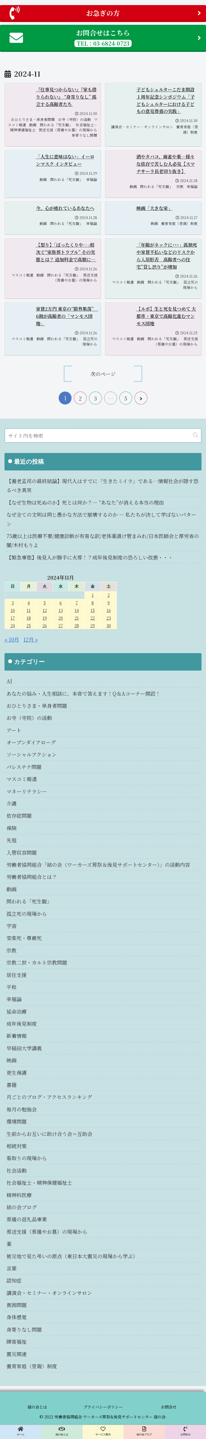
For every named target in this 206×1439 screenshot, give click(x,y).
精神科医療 (19, 1195)
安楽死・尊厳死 (24, 937)
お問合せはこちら (105, 37)
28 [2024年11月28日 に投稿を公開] (76, 625)
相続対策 (16, 1146)
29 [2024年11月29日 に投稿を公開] (92, 625)
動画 (11, 889)
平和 (11, 987)
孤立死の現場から (26, 913)
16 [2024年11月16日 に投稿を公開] (109, 610)
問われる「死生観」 (29, 901)
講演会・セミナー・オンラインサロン (49, 1292)
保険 (11, 828)
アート (13, 730)
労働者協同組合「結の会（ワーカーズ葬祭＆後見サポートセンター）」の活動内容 (98, 864)
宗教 (11, 950)
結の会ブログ (21, 1207)
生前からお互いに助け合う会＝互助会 (49, 1133)
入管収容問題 (21, 852)
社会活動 (16, 1170)
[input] (103, 435)
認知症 (14, 1280)
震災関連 (16, 1354)
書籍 (11, 1084)
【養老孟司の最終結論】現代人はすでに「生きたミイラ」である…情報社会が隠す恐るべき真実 (102, 485)
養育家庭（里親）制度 (31, 1366)
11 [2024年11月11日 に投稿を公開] (29, 610)
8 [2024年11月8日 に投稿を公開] (92, 602)
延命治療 (16, 1011)
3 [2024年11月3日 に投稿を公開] (13, 602)
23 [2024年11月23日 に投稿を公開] (108, 618)
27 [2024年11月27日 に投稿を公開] (60, 625)
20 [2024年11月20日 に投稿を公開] (60, 618)
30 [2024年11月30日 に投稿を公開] (108, 625)
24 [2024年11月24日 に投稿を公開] (12, 625)
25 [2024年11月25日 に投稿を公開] (28, 625)
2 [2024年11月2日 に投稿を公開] (108, 595)
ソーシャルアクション (31, 754)
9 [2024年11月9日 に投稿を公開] (108, 602)
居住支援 (16, 974)
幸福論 (14, 999)
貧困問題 (16, 1304)
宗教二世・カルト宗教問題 (36, 962)
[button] (196, 435)
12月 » (30, 639)
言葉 (11, 1268)
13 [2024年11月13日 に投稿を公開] (61, 610)
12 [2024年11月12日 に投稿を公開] (45, 610)
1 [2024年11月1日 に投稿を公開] (93, 595)
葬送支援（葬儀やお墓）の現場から (46, 1231)
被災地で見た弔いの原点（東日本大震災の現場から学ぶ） (72, 1256)
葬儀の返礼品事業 (26, 1219)
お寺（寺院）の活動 (29, 717)
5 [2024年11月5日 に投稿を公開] (45, 602)
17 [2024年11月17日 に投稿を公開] (13, 618)
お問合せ (169, 1407)
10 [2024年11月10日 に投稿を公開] (13, 610)
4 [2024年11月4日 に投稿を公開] (29, 602)
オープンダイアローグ (31, 742)
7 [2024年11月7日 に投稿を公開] (76, 602)
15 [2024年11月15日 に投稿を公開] (93, 610)
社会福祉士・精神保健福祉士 (39, 1182)
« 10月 (11, 639)
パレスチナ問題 (24, 766)
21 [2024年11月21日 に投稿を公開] (77, 618)
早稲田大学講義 (24, 1048)
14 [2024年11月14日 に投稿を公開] (77, 610)
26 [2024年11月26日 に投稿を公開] (44, 625)
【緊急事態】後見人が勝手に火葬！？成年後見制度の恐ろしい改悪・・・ (89, 557)
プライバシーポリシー (103, 1407)
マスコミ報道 (21, 779)
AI (9, 681)
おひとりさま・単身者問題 (36, 705)
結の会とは (37, 1407)
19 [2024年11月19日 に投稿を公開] (45, 618)
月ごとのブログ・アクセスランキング (49, 1096)
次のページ (103, 373)
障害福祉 (16, 1341)
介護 (11, 803)
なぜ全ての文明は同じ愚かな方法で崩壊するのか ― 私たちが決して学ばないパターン (101, 519)
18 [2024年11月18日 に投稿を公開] (29, 618)
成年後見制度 (21, 1023)
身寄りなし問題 (24, 1329)
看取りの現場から (26, 1158)
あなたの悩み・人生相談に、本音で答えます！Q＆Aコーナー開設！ (83, 693)
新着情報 (16, 1035)
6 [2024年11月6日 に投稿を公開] (60, 602)
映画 (11, 1060)
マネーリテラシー (26, 791)
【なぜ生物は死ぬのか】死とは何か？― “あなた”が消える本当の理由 (85, 502)
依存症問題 (19, 815)
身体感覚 (16, 1317)
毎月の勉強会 (21, 1109)
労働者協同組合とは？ (31, 876)
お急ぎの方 (105, 13)
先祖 (11, 840)
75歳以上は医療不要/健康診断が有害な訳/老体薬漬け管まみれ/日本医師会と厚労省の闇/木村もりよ (102, 540)
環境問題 (16, 1121)
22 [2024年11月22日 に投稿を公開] (92, 618)
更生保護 (16, 1072)
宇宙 (11, 925)
